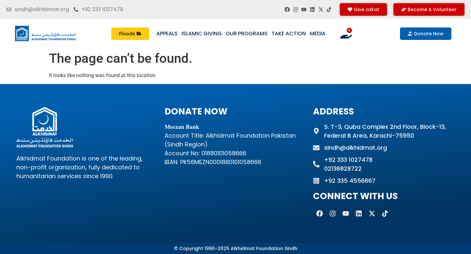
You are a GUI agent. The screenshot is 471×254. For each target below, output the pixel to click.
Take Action (288, 33)
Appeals (167, 33)
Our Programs (247, 33)
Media (317, 33)
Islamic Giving (202, 33)
